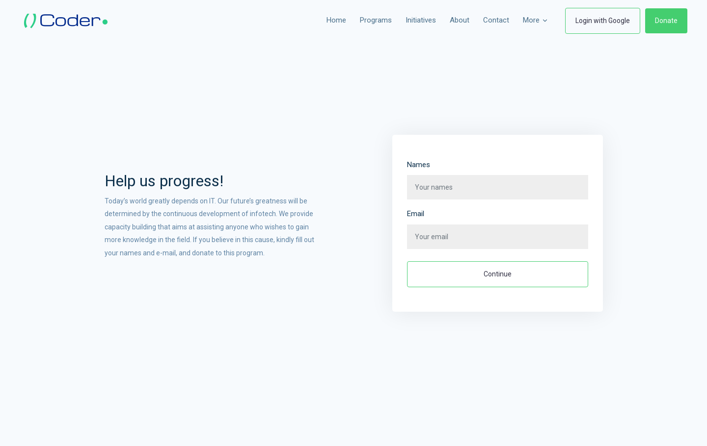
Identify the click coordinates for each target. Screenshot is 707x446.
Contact (496, 20)
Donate (666, 21)
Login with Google (602, 21)
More (535, 20)
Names (418, 164)
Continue (498, 274)
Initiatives (421, 20)
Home (336, 20)
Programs (376, 20)
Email (415, 213)
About (459, 20)
